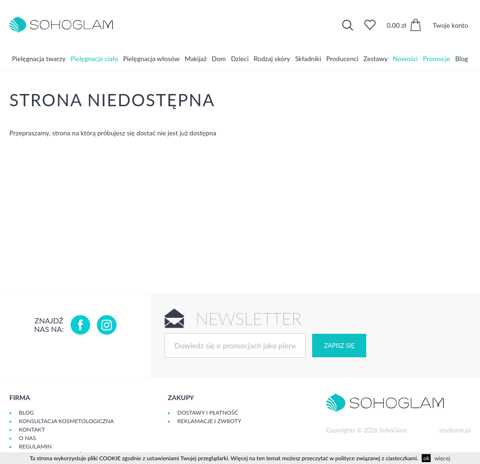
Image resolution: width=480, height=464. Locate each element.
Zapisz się (339, 345)
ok (426, 458)
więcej (442, 458)
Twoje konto (450, 25)
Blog (461, 59)
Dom (219, 59)
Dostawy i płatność (207, 412)
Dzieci (240, 59)
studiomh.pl (455, 430)
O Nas (27, 437)
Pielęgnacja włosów (151, 59)
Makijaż (196, 59)
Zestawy (375, 59)
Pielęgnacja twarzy (38, 59)
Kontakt (32, 429)
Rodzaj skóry (272, 59)
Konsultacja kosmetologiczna (66, 421)
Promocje (436, 59)
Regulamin (35, 446)
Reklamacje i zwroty (209, 421)
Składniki (308, 59)
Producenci (342, 59)
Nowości (405, 59)
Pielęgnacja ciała (94, 59)
